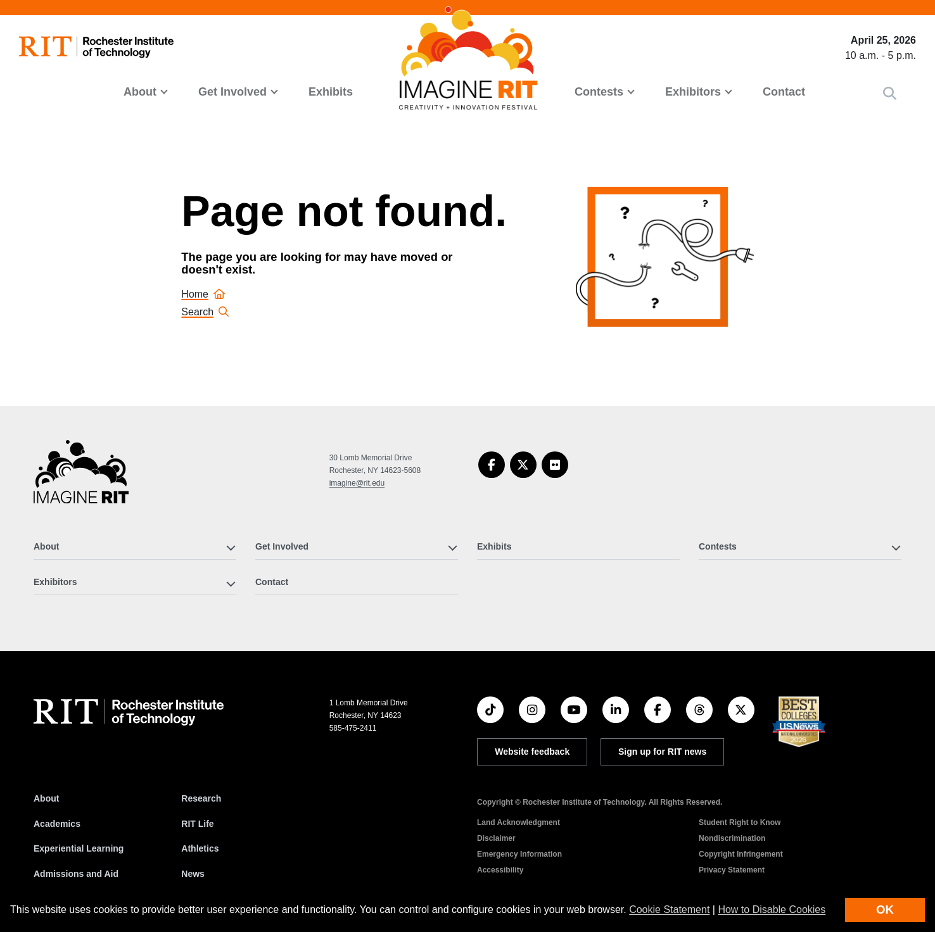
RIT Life (197, 824)
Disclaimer (496, 838)
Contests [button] (599, 91)
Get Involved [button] (232, 91)
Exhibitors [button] (693, 91)
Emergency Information (519, 854)
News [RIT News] (193, 874)
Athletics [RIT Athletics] (200, 848)
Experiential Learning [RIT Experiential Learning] (79, 848)
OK (885, 909)
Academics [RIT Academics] (57, 824)
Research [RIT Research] (201, 798)
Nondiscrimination (732, 838)
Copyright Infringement (741, 854)
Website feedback (532, 751)
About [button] (140, 91)
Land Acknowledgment (518, 822)
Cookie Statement (669, 909)
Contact (784, 91)
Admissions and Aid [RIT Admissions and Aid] (76, 874)
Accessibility (500, 870)
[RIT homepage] (96, 47)
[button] (889, 93)
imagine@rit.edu (357, 483)
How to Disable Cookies (771, 909)
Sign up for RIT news (662, 751)
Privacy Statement (732, 870)
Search (205, 311)
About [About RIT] (46, 798)
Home (203, 294)
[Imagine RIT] (81, 477)
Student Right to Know (739, 822)
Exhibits (330, 91)
